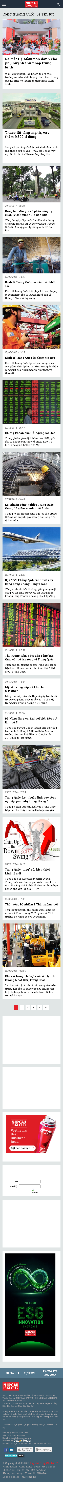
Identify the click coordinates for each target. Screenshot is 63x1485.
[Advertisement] (30, 1223)
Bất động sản (39, 1470)
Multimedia (29, 1476)
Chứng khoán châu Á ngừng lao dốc (30, 433)
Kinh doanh (10, 1466)
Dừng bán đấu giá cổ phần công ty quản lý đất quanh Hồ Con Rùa (29, 213)
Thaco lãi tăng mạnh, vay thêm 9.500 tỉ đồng (27, 134)
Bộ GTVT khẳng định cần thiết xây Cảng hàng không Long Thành (29, 582)
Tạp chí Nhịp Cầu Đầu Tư (44, 1463)
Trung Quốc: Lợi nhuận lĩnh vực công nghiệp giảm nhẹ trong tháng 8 (30, 799)
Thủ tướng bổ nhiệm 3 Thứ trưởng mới (31, 904)
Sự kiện (29, 1373)
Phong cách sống (13, 1473)
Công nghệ (25, 1466)
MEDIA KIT (12, 1373)
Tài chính (23, 1470)
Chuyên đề (9, 1470)
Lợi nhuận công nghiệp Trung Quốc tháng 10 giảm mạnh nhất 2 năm (29, 506)
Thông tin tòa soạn (50, 1373)
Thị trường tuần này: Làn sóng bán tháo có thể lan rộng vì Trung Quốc (29, 657)
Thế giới (30, 1473)
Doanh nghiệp (11, 1476)
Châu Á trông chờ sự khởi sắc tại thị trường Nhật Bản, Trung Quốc (30, 978)
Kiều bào (42, 1473)
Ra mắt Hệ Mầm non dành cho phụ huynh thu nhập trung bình (31, 63)
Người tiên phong (44, 1466)
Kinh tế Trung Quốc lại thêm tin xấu (30, 357)
